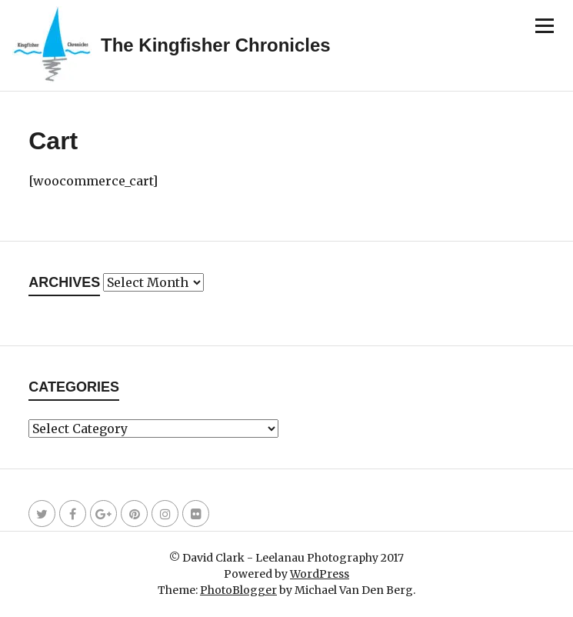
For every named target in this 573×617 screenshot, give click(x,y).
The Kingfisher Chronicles (216, 45)
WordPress (319, 574)
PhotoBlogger (238, 590)
